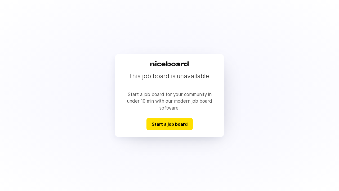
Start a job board (170, 124)
